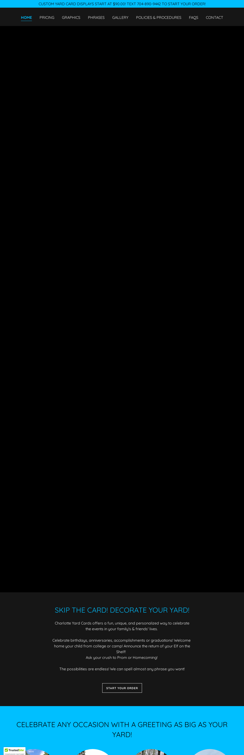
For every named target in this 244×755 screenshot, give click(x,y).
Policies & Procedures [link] (158, 17)
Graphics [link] (71, 17)
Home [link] (26, 17)
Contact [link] (214, 17)
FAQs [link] (193, 17)
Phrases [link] (96, 17)
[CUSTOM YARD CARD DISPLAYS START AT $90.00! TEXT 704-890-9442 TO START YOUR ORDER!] (122, 4)
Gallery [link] (120, 17)
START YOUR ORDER (122, 688)
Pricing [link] (47, 17)
